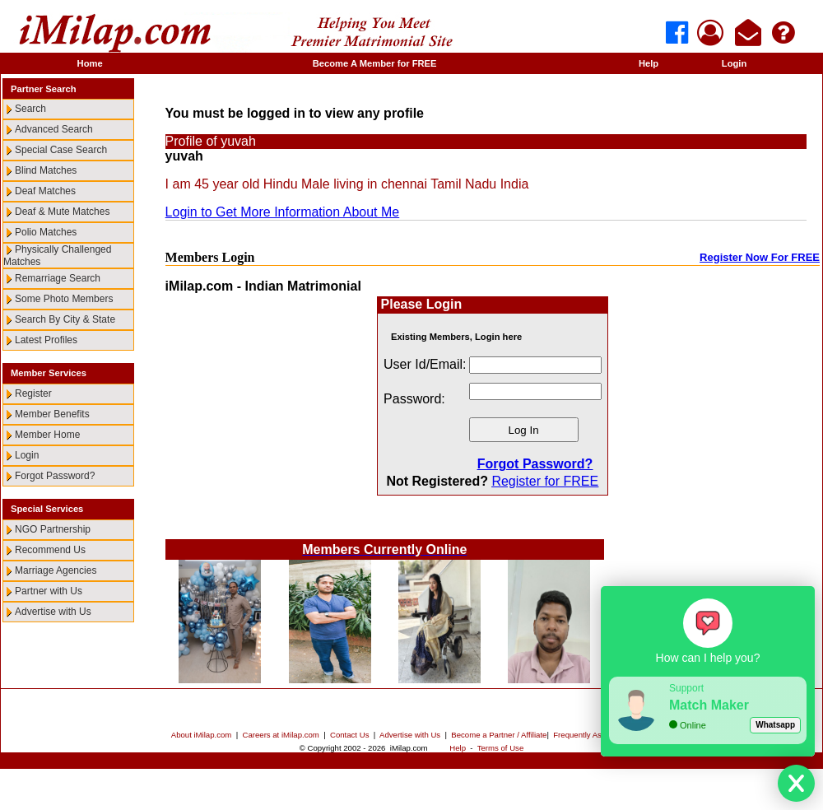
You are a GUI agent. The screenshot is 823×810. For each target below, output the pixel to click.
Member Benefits (52, 414)
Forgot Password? (55, 476)
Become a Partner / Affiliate (498, 734)
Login (734, 63)
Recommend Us (50, 550)
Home (90, 63)
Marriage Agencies (55, 570)
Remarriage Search (57, 278)
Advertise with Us (53, 611)
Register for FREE (544, 481)
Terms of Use (500, 747)
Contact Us (349, 734)
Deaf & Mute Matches (62, 211)
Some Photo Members (64, 299)
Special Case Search (61, 150)
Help (648, 63)
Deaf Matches (45, 191)
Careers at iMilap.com (281, 734)
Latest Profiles (46, 340)
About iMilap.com (201, 734)
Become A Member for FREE (375, 63)
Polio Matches (46, 232)
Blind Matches (46, 170)
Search (30, 108)
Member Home (47, 434)
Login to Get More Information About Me (282, 212)
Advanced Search (54, 129)
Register (33, 393)
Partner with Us (48, 591)
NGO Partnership (53, 529)
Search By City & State (65, 319)
